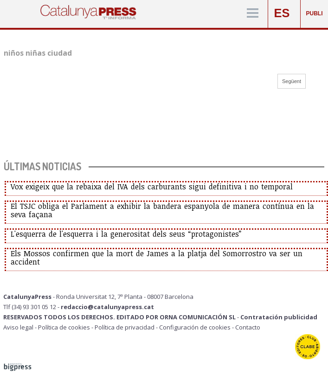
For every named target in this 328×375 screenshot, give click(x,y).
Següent (291, 81)
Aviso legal (18, 327)
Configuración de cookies (195, 327)
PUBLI (314, 13)
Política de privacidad (124, 327)
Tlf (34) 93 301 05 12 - (32, 307)
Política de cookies (64, 327)
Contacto (247, 327)
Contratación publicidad (278, 317)
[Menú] (252, 13)
